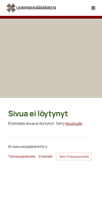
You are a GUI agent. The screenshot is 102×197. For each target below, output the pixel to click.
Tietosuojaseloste (21, 156)
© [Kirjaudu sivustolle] (9, 146)
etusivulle (74, 123)
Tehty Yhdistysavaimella (74, 156)
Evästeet (45, 156)
